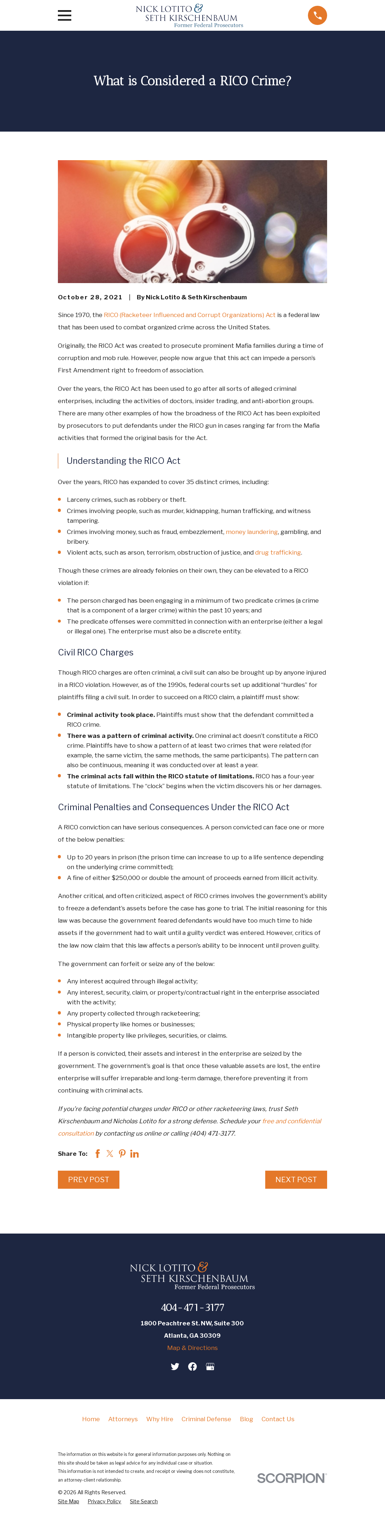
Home (91, 1419)
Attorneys (123, 1419)
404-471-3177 (192, 1307)
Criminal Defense (206, 1419)
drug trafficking (278, 552)
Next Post (296, 1179)
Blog (246, 1419)
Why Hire (159, 1419)
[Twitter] (175, 1366)
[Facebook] (192, 1366)
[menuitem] (68, 1501)
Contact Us (278, 1419)
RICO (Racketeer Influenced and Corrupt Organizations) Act (190, 315)
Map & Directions (192, 1347)
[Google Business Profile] (210, 1366)
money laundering (252, 531)
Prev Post (88, 1179)
